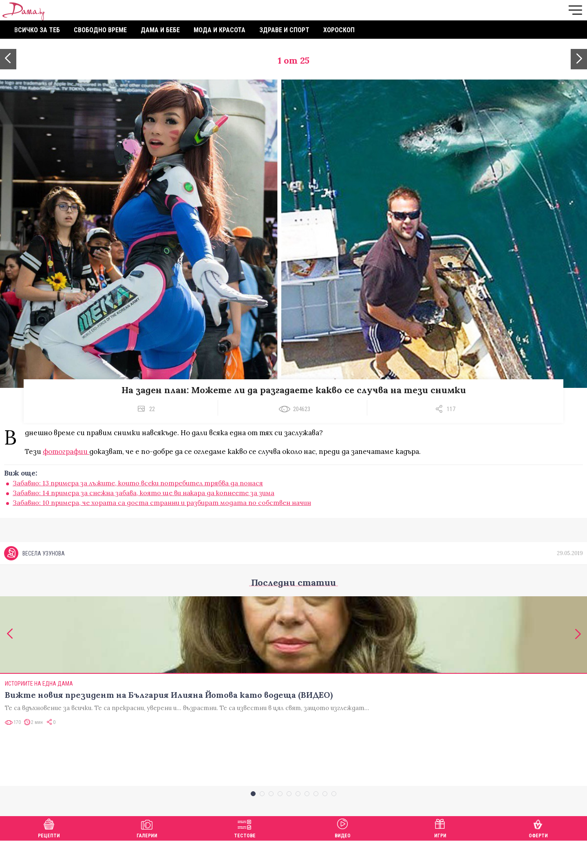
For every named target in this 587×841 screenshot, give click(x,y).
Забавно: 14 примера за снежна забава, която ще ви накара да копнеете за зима (143, 493)
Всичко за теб (37, 30)
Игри (440, 827)
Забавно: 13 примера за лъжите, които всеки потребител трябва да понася (138, 483)
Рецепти (49, 827)
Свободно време (100, 30)
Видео (343, 827)
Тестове (245, 827)
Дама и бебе (160, 30)
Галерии (147, 827)
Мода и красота (219, 30)
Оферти (538, 827)
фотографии (66, 451)
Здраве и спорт (284, 30)
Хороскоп (339, 30)
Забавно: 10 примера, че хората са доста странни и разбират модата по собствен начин (162, 502)
